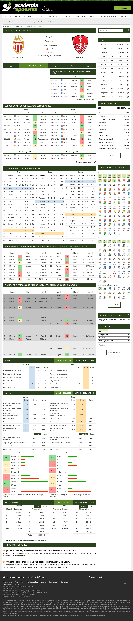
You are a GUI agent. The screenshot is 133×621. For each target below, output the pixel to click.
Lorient (26, 158)
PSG (10, 178)
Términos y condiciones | (12, 594)
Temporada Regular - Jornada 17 (49, 56)
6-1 (112, 52)
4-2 (82, 80)
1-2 (82, 142)
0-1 (35, 126)
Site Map (6, 589)
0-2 (35, 136)
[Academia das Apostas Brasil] (101, 584)
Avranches (73, 155)
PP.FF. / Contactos (40, 592)
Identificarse (122, 8)
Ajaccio (10, 227)
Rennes (73, 119)
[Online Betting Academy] (105, 584)
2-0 (82, 83)
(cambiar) (104, 320)
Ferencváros (26, 145)
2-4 (35, 119)
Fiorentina (26, 123)
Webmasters (36, 591)
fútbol (70, 601)
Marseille (43, 132)
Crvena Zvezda (43, 139)
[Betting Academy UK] (120, 584)
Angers (42, 142)
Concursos (124, 16)
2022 (18, 119)
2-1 (82, 126)
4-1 (82, 96)
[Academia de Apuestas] (110, 584)
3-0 (82, 123)
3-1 (67, 273)
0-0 (82, 132)
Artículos (96, 16)
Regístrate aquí (27, 587)
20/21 (65, 87)
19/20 (65, 93)
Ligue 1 (49, 49)
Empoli (26, 126)
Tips (68, 16)
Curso (41, 16)
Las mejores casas (25, 16)
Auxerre (27, 116)
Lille (90, 158)
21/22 (65, 80)
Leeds (27, 119)
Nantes (73, 139)
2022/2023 (49, 52)
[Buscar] (127, 30)
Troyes (90, 126)
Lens (10, 182)
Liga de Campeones (91, 604)
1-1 (35, 123)
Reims (90, 132)
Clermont (74, 136)
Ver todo (114, 155)
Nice (73, 129)
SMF (15, 589)
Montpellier (10, 217)
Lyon (90, 116)
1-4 (20, 276)
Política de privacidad (28, 594)
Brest (80, 57)
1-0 (82, 90)
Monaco (18, 57)
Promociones (110, 16)
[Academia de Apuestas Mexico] (91, 584)
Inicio (8, 16)
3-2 (67, 279)
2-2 (35, 155)
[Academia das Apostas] (96, 584)
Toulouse (27, 136)
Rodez (43, 155)
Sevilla (27, 129)
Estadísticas (81, 16)
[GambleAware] (9, 619)
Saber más (52, 22)
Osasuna (74, 123)
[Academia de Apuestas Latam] (115, 584)
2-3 (35, 116)
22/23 (19, 116)
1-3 (82, 136)
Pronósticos (54, 16)
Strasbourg (10, 237)
